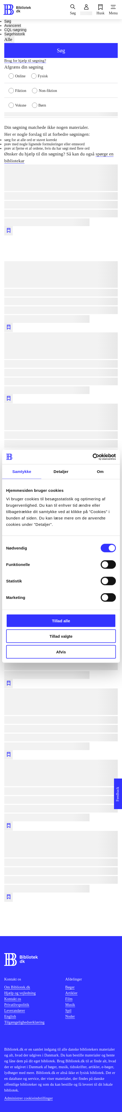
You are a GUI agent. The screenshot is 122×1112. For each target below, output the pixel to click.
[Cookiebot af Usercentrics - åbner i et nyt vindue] (92, 456)
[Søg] (73, 9)
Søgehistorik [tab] (14, 34)
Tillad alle (61, 620)
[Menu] (113, 9)
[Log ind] (86, 9)
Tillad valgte (61, 636)
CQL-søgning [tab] (15, 30)
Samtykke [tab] (21, 471)
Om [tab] (100, 471)
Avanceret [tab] (12, 25)
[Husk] (100, 9)
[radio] (20, 76)
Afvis (61, 651)
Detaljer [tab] (61, 471)
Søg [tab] (7, 21)
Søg (61, 50)
